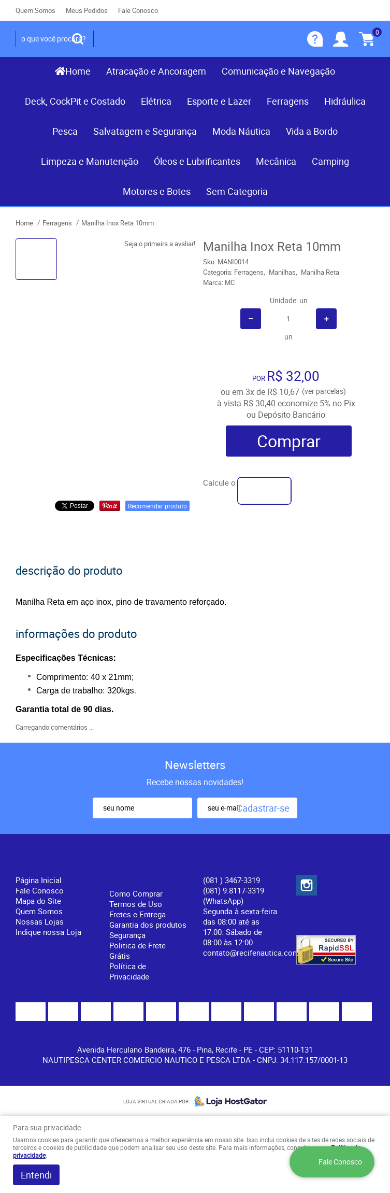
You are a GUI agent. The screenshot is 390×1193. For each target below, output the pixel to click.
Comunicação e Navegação (278, 71)
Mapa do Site (38, 901)
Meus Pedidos (87, 10)
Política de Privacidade (129, 971)
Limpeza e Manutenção (89, 161)
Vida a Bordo (312, 131)
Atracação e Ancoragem (156, 71)
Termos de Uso (135, 904)
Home (78, 71)
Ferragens (288, 101)
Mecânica (276, 161)
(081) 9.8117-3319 (233, 895)
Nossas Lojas (40, 921)
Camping (330, 161)
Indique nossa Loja (48, 932)
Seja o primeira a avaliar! (159, 243)
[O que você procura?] (77, 39)
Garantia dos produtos (147, 924)
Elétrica (156, 101)
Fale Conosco (138, 10)
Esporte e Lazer (219, 101)
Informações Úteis (138, 869)
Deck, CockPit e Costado (75, 101)
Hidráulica (345, 101)
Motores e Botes (157, 191)
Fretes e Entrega (137, 914)
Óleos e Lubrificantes (197, 161)
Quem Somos (35, 10)
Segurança (127, 935)
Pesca (65, 131)
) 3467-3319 (231, 880)
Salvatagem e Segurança (145, 131)
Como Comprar (136, 893)
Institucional (44, 863)
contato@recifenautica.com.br (255, 952)
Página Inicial (39, 880)
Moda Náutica (241, 131)
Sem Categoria (237, 191)
